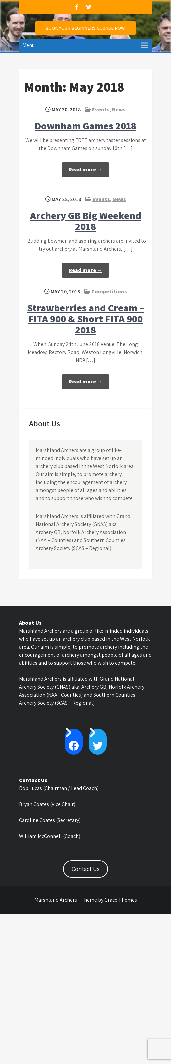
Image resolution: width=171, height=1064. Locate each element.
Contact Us (86, 869)
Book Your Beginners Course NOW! (85, 28)
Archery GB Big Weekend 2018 (85, 221)
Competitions (109, 291)
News (119, 109)
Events (101, 109)
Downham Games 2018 (85, 125)
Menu (28, 45)
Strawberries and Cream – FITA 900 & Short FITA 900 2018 (85, 318)
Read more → (85, 169)
